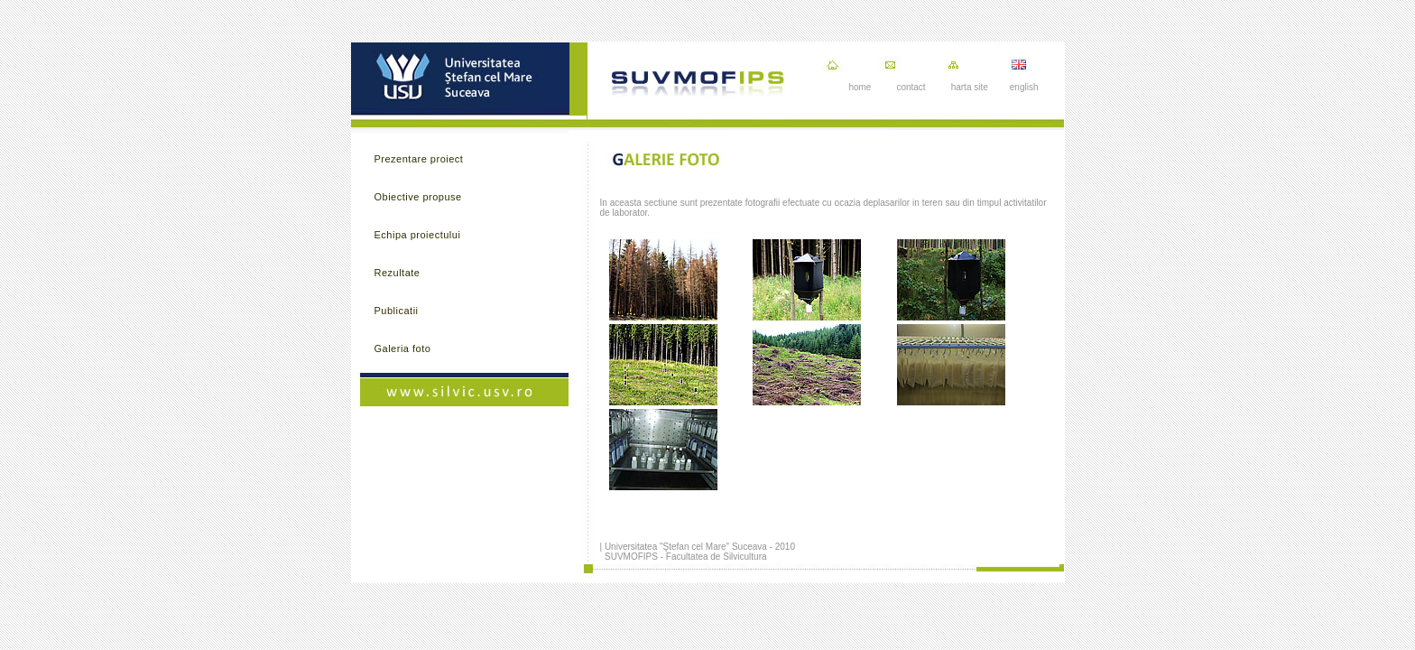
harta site (969, 87)
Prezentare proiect (419, 158)
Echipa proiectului (418, 234)
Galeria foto (403, 348)
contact (910, 87)
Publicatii (397, 310)
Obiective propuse (418, 196)
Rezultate (398, 272)
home (859, 87)
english (1024, 87)
